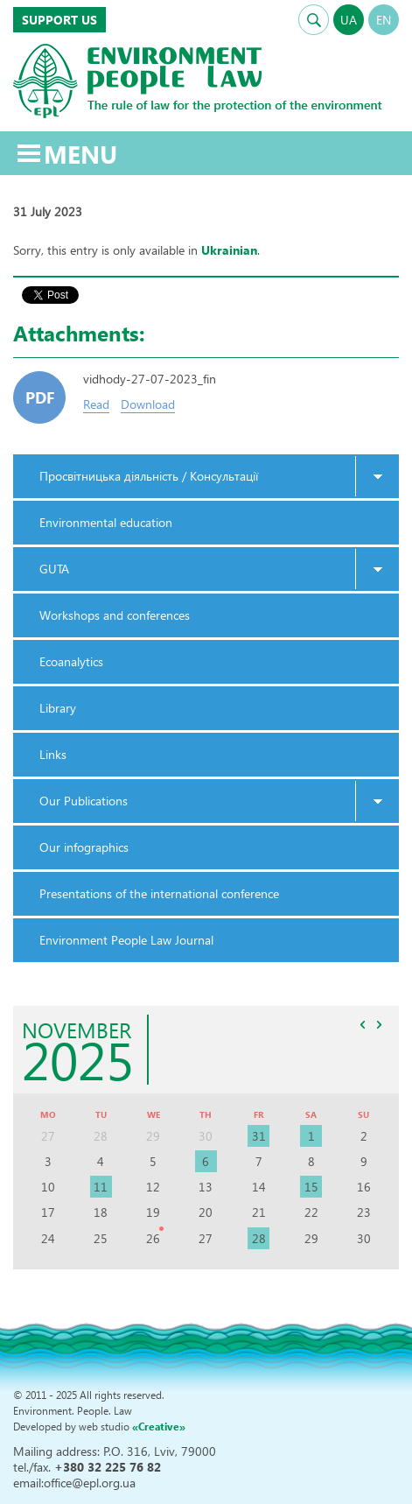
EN (383, 19)
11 (101, 1186)
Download (148, 404)
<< (362, 1024)
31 (259, 1136)
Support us (59, 19)
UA (348, 19)
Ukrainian (229, 250)
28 (259, 1238)
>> (379, 1024)
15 (311, 1186)
